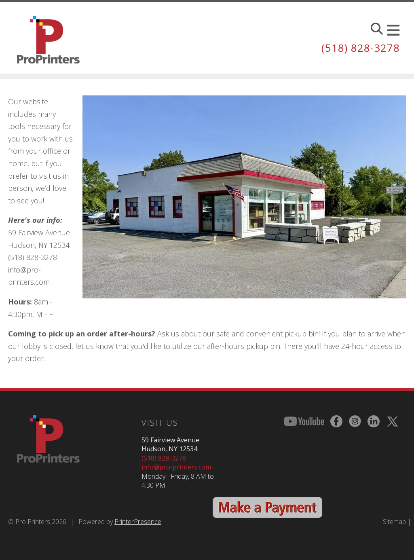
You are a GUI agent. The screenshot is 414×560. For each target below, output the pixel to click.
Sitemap (394, 521)
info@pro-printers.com (176, 467)
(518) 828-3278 (360, 47)
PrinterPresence (137, 521)
